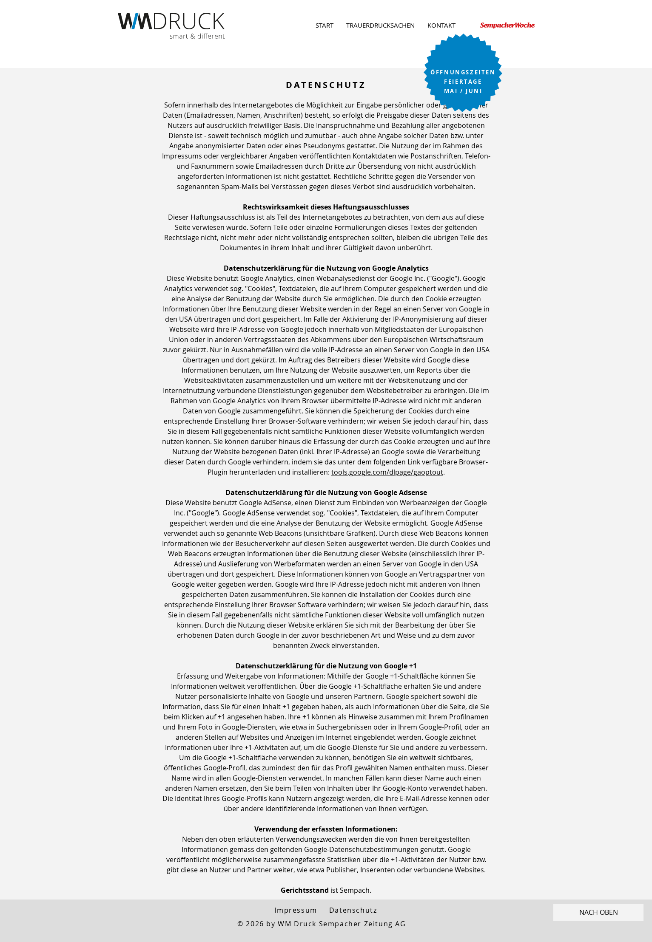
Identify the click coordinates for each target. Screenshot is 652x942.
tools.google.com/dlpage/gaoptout (387, 472)
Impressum (295, 910)
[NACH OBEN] (598, 912)
